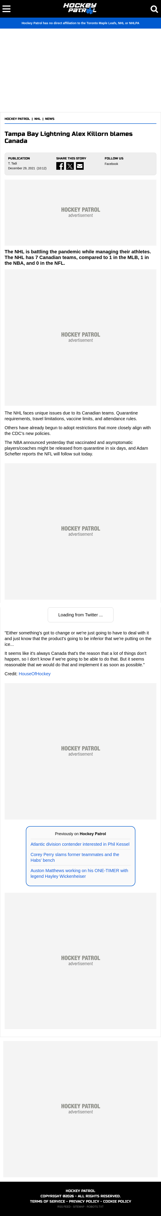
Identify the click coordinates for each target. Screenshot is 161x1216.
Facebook (111, 164)
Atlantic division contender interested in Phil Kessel (80, 844)
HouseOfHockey (35, 673)
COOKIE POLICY (117, 1201)
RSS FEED (64, 1206)
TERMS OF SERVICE (47, 1201)
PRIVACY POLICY (84, 1201)
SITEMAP (78, 1206)
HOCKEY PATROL (17, 119)
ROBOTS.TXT (95, 1206)
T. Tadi (12, 163)
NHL (37, 119)
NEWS (49, 119)
